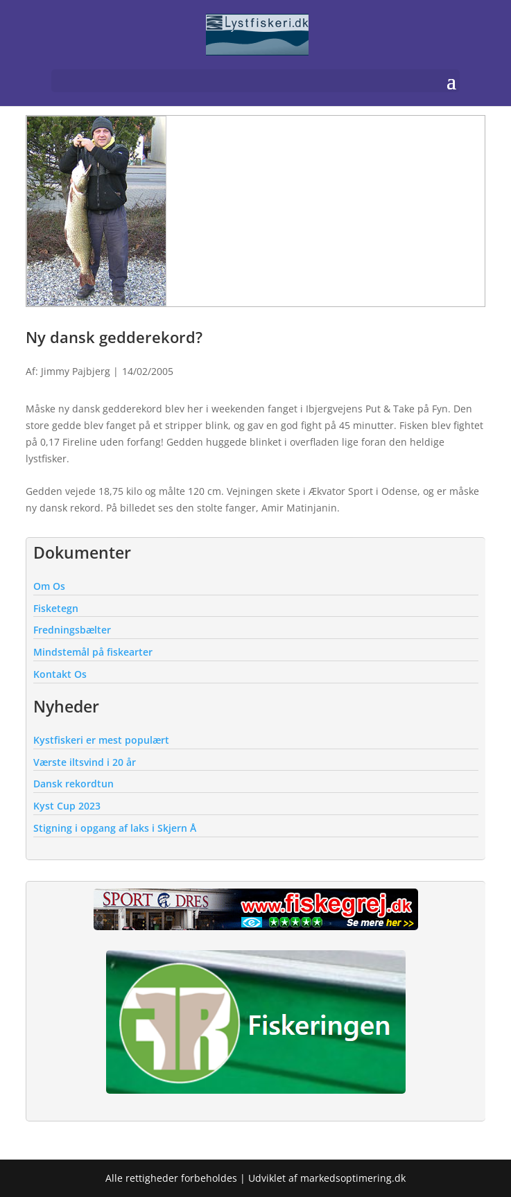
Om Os (49, 586)
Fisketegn (55, 608)
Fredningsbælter (72, 629)
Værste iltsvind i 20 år (84, 762)
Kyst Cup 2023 (67, 805)
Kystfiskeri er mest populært (101, 739)
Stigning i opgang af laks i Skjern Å (114, 828)
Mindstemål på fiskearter (93, 651)
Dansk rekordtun (73, 783)
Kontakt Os (60, 674)
